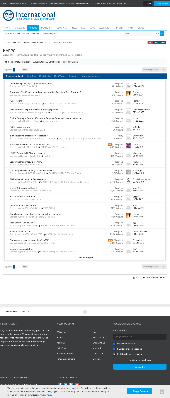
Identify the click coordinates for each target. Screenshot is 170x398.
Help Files (61, 348)
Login (148, 3)
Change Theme (11, 311)
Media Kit (97, 348)
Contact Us (121, 3)
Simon (155, 277)
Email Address (121, 330)
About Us (3, 3)
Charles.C (163, 277)
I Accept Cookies (140, 391)
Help (104, 3)
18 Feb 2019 (138, 208)
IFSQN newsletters (126, 343)
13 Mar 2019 (138, 199)
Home (7, 28)
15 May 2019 (138, 173)
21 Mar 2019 (138, 190)
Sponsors (20, 28)
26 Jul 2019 (138, 156)
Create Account (162, 3)
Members (46, 28)
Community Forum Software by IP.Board (18, 384)
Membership (14, 3)
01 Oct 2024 (138, 95)
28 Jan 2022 (138, 129)
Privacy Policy (46, 395)
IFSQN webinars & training (129, 354)
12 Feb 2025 (138, 86)
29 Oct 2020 (138, 138)
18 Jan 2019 (138, 216)
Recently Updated (14, 76)
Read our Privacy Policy (140, 360)
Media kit (25, 3)
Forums (33, 28)
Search (60, 337)
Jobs (92, 28)
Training (119, 28)
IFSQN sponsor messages (129, 348)
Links (131, 28)
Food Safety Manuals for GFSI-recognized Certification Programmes (74, 3)
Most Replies (45, 76)
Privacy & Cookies (65, 353)
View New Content (12, 33)
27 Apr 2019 (138, 182)
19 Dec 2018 (138, 225)
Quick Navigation (50, 33)
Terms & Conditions (66, 358)
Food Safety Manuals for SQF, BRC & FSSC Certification (34, 61)
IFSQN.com (61, 332)
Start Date (31, 76)
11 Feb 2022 (138, 121)
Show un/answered (92, 76)
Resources (62, 28)
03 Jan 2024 (138, 103)
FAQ (83, 28)
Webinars (104, 28)
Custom (74, 76)
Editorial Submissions (39, 3)
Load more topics (85, 257)
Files (74, 28)
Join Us (96, 332)
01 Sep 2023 (138, 112)
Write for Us (98, 337)
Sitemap (112, 3)
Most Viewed (60, 76)
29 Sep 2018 (138, 243)
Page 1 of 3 (8, 70)
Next (25, 70)
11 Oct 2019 (138, 147)
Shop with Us (99, 342)
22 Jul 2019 (138, 164)
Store (141, 28)
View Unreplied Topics (31, 33)
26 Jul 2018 (138, 251)
